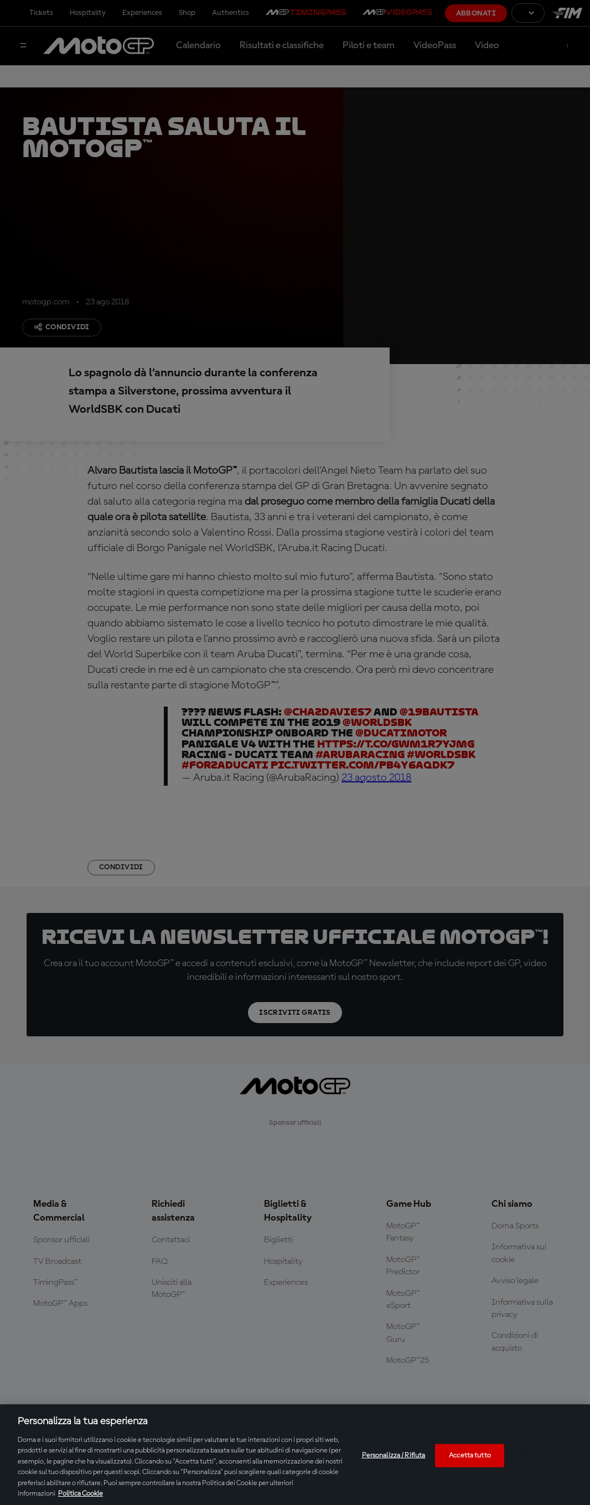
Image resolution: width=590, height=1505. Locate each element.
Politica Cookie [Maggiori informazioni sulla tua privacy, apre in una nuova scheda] (80, 1493)
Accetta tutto (470, 1455)
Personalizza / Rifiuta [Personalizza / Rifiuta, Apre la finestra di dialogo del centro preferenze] (394, 1455)
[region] (295, 1454)
